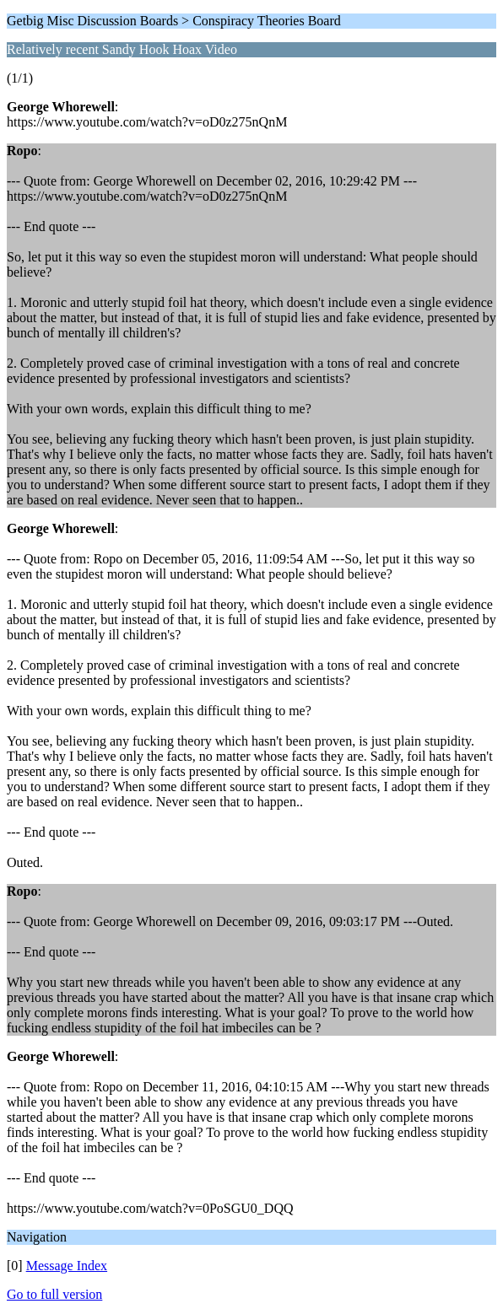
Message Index (66, 1265)
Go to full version (54, 1294)
